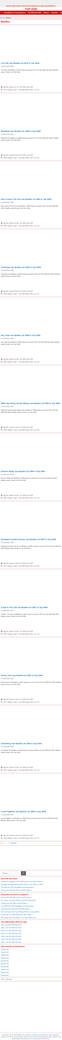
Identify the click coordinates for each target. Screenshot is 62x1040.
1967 (5, 566)
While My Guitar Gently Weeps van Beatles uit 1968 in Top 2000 (30, 403)
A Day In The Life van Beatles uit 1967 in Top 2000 (24, 607)
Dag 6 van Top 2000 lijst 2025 (11, 939)
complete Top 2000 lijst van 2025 (41, 1035)
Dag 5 (16, 702)
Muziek (46, 12)
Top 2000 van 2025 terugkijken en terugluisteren (17, 887)
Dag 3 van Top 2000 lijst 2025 (11, 930)
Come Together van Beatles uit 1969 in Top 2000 (23, 811)
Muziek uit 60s (14, 155)
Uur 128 (36, 498)
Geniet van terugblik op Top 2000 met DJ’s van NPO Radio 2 (21, 881)
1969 (5, 226)
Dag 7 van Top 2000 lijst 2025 (11, 942)
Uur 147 (36, 294)
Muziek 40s (5, 972)
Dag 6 (16, 430)
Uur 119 (36, 702)
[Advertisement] (31, 2)
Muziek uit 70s (14, 87)
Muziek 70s (5, 964)
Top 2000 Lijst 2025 (26, 87)
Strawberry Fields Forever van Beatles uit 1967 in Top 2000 (28, 539)
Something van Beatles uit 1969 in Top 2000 (21, 743)
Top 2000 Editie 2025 (25, 90)
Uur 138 (36, 430)
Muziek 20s (5, 949)
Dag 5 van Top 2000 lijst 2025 (11, 936)
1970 (5, 90)
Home (2, 18)
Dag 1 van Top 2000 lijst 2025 (11, 925)
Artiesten (54, 12)
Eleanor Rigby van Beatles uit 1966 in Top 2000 (23, 471)
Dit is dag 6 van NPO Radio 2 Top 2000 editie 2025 (18, 917)
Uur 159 (36, 158)
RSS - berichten (6, 979)
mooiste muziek (33, 1037)
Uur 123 (36, 634)
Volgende (14, 843)
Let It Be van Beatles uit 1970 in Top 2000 (20, 63)
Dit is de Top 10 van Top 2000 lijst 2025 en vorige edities (20, 912)
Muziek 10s (5, 952)
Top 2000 (31, 9)
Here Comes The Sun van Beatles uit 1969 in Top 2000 (26, 199)
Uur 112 (36, 838)
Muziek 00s (5, 955)
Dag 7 (16, 90)
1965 (5, 294)
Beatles (10, 90)
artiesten (55, 1037)
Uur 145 (36, 362)
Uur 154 (36, 226)
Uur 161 (36, 90)
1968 (5, 158)
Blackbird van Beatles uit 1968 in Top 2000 (21, 131)
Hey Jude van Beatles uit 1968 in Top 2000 (20, 335)
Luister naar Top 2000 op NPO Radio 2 (14, 903)
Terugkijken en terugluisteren (14, 12)
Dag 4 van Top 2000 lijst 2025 (11, 933)
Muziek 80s (5, 961)
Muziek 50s (5, 969)
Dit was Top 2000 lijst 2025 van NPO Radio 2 (16, 890)
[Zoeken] (23, 873)
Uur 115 (36, 770)
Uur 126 (36, 566)
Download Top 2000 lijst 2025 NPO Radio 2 (16, 909)
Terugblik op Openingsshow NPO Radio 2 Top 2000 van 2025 (22, 884)
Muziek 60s (5, 967)
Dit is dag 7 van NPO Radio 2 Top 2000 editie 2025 (18, 900)
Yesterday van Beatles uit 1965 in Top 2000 (21, 267)
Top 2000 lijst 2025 (34, 12)
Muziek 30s (5, 975)
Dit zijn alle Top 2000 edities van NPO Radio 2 (16, 915)
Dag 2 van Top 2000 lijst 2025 (11, 928)
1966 (5, 498)
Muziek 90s (5, 958)
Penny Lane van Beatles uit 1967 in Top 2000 (22, 675)
